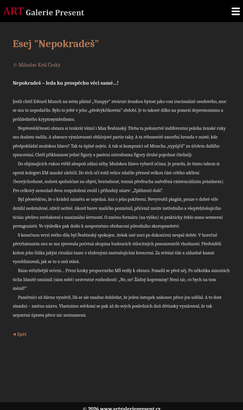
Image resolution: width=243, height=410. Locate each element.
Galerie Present (43, 11)
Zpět (21, 334)
